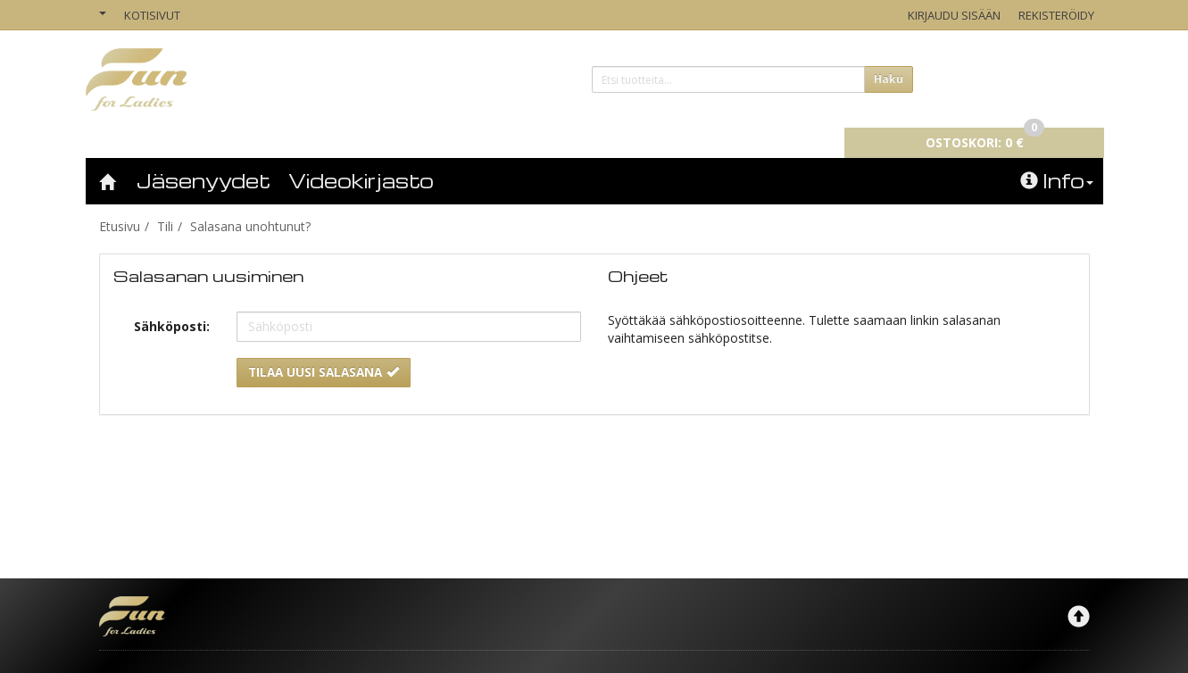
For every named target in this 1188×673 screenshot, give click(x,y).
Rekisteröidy (1056, 15)
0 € (997, 76)
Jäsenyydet (203, 155)
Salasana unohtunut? (250, 201)
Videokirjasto (361, 155)
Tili (165, 201)
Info (1056, 155)
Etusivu (119, 201)
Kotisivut (152, 15)
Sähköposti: (172, 301)
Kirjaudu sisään (954, 15)
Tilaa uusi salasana (323, 347)
